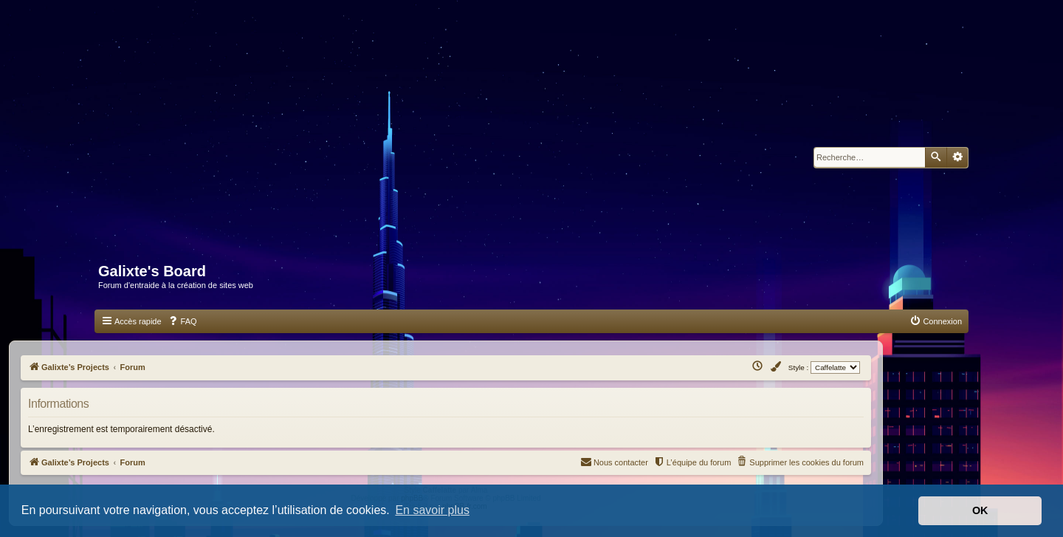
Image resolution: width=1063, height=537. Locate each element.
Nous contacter (614, 461)
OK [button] (980, 510)
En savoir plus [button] (432, 510)
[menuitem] (182, 321)
